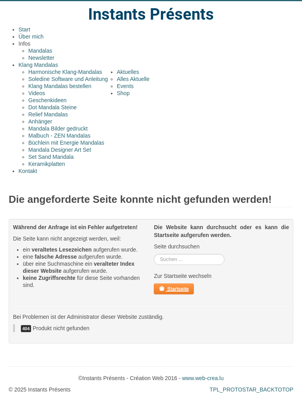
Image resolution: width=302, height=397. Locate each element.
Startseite (174, 289)
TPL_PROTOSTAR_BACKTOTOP (251, 389)
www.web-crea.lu (203, 378)
